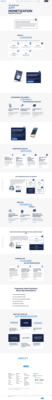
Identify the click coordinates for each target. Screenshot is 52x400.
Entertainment (18, 376)
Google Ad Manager (26, 384)
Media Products (18, 378)
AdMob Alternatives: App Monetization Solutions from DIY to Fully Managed (13, 344)
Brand (17, 377)
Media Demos (18, 383)
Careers (9, 381)
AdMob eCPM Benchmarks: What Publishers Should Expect (37, 329)
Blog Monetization (26, 383)
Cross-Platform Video (19, 381)
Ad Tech (25, 380)
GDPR (9, 389)
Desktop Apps (10, 378)
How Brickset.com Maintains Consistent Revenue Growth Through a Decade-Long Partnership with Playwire (26, 345)
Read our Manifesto (39, 383)
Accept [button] (42, 398)
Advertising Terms (26, 388)
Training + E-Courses (27, 375)
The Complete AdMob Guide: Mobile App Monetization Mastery (37, 344)
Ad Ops (25, 379)
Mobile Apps (10, 377)
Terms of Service (10, 388)
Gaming (17, 375)
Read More (6, 165)
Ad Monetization (26, 378)
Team (9, 383)
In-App (17, 382)
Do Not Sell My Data (16, 389)
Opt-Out (12, 389)
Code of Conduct (20, 388)
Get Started (26, 366)
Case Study (18, 191)
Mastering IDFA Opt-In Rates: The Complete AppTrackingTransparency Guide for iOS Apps (13, 329)
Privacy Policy (11, 396)
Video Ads (25, 385)
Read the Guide (30, 81)
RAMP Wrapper (10, 375)
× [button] (51, 395)
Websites (9, 376)
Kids (16, 374)
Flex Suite (17, 379)
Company (9, 382)
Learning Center (26, 374)
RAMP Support (10, 384)
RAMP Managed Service (11, 374)
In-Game (17, 380)
